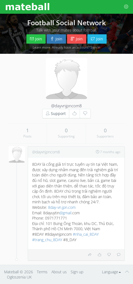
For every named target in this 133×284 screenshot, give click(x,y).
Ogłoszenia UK (19, 277)
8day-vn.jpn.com (62, 207)
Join (36, 38)
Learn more (41, 47)
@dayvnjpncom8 (66, 106)
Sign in (95, 47)
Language (111, 271)
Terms (42, 271)
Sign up (77, 271)
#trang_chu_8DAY (47, 239)
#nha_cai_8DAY (86, 234)
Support (56, 113)
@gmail (65, 212)
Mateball (11, 271)
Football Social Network (66, 22)
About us (59, 271)
